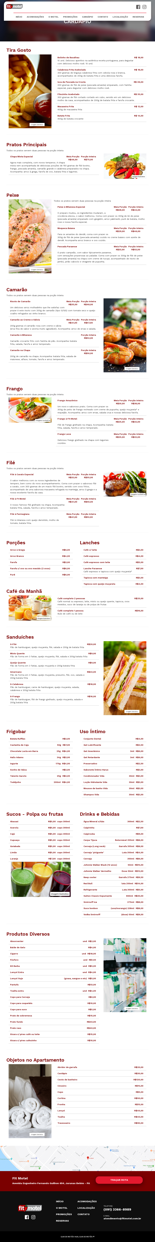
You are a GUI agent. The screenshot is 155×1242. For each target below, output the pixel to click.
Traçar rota (119, 1179)
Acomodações (35, 17)
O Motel (53, 17)
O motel (62, 1207)
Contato (103, 17)
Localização (120, 17)
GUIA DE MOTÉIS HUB (69, 1236)
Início (19, 17)
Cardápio (87, 17)
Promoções (70, 17)
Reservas (138, 17)
